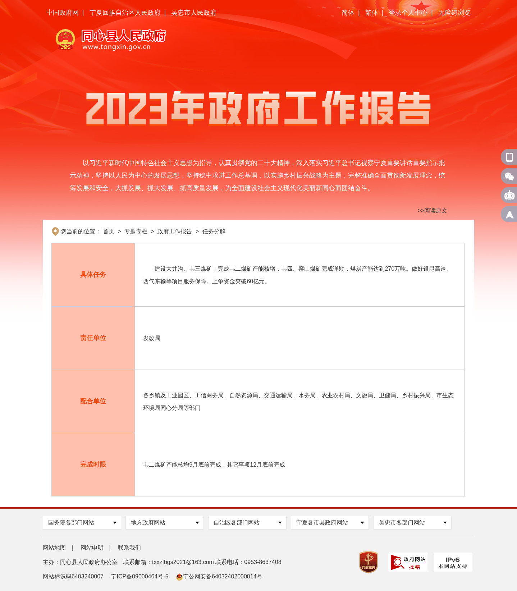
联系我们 (129, 548)
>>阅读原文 (432, 210)
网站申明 (92, 548)
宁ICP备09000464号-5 (139, 576)
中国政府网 (62, 12)
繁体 (371, 12)
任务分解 (213, 231)
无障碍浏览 (454, 12)
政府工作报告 (174, 231)
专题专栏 (135, 231)
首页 (108, 231)
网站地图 (54, 548)
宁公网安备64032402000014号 (219, 576)
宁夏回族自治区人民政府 (125, 12)
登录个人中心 (408, 12)
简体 (348, 12)
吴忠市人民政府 (193, 12)
